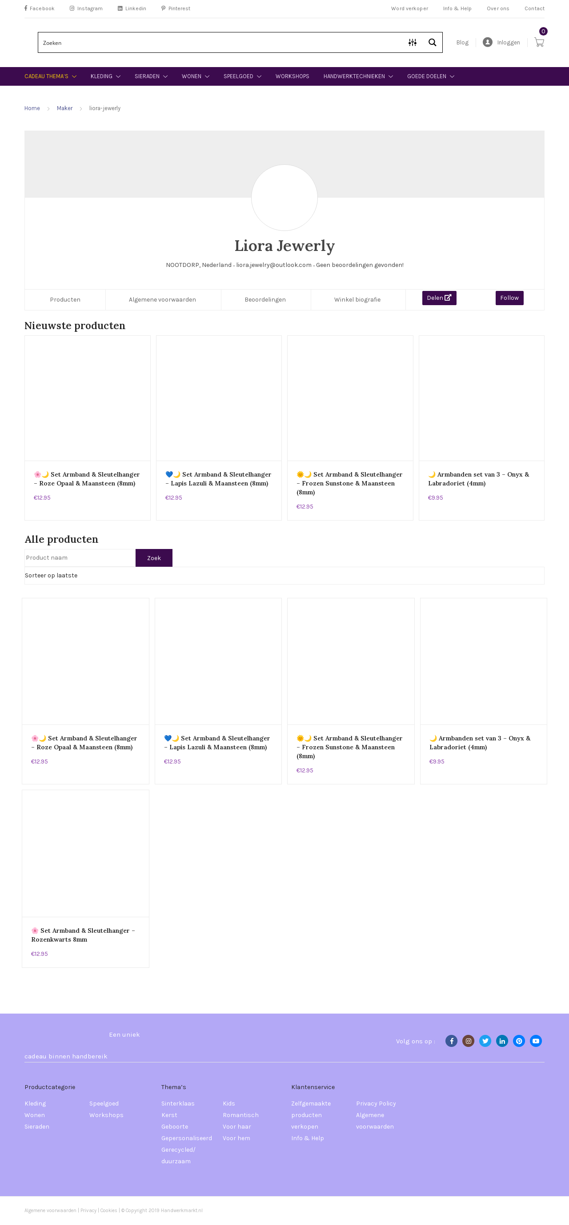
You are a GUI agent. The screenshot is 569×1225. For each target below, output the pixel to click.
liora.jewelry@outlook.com (274, 265)
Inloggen (501, 42)
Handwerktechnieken (354, 76)
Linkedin (132, 8)
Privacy (88, 1210)
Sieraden (147, 76)
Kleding (101, 76)
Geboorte (174, 1126)
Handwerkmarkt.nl (182, 1210)
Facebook (39, 8)
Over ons (498, 8)
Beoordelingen (265, 299)
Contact (535, 8)
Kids (229, 1103)
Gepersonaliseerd (186, 1138)
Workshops (292, 76)
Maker (64, 108)
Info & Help (457, 8)
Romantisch (241, 1115)
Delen (439, 298)
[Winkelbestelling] (284, 576)
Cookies (109, 1210)
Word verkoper (409, 8)
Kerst (169, 1115)
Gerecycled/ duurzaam (178, 1155)
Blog (463, 42)
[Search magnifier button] (432, 42)
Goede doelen (426, 76)
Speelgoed (238, 76)
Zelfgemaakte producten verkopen (311, 1115)
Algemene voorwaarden (162, 299)
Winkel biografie (357, 299)
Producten (65, 299)
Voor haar (237, 1126)
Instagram (86, 8)
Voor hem (236, 1138)
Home (32, 108)
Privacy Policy (376, 1103)
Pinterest (175, 8)
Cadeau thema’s (46, 76)
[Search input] (220, 42)
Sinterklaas (178, 1103)
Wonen (191, 76)
